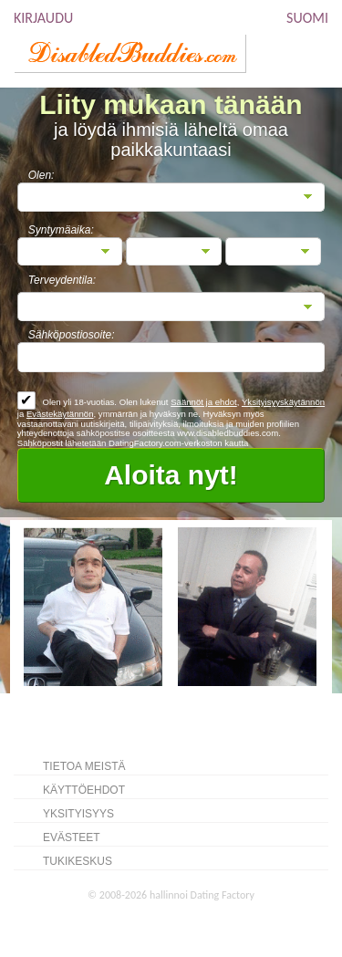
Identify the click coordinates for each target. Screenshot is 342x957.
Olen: (41, 175)
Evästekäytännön (60, 414)
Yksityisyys (78, 813)
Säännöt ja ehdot (204, 402)
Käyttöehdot (84, 790)
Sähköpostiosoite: (71, 334)
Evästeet (71, 837)
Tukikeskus (77, 861)
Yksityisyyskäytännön (283, 402)
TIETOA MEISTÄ (84, 766)
